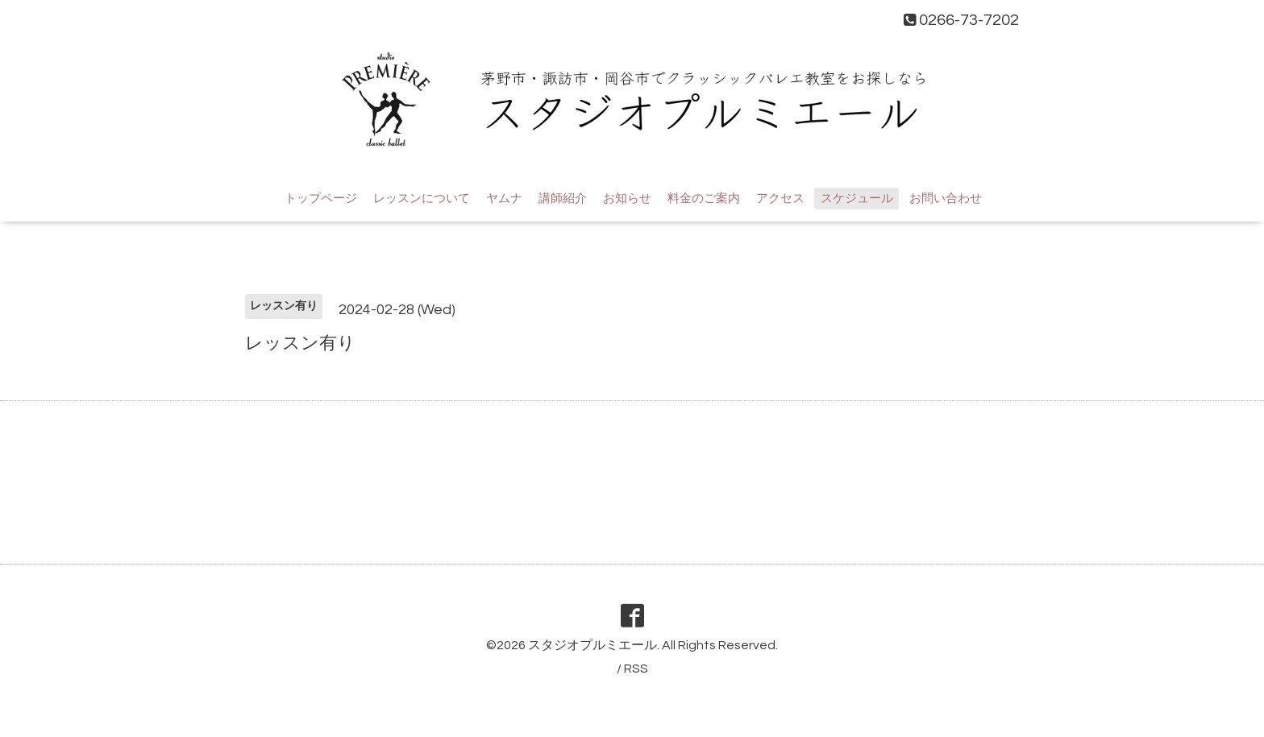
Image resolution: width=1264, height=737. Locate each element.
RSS (636, 668)
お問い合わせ (945, 199)
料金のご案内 (703, 199)
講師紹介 (562, 199)
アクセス (780, 199)
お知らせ (627, 199)
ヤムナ (504, 199)
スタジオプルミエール (592, 645)
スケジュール (857, 199)
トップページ (321, 199)
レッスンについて (421, 199)
